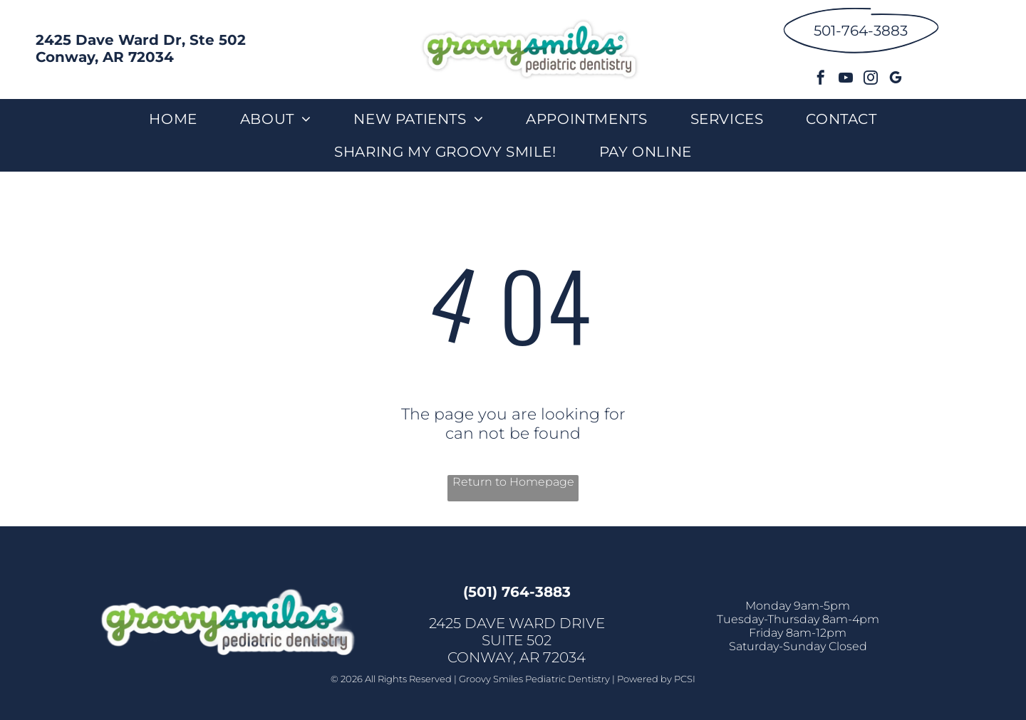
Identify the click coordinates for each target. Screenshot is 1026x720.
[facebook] (820, 79)
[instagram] (870, 79)
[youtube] (845, 79)
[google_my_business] (895, 79)
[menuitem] (173, 119)
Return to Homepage (513, 482)
